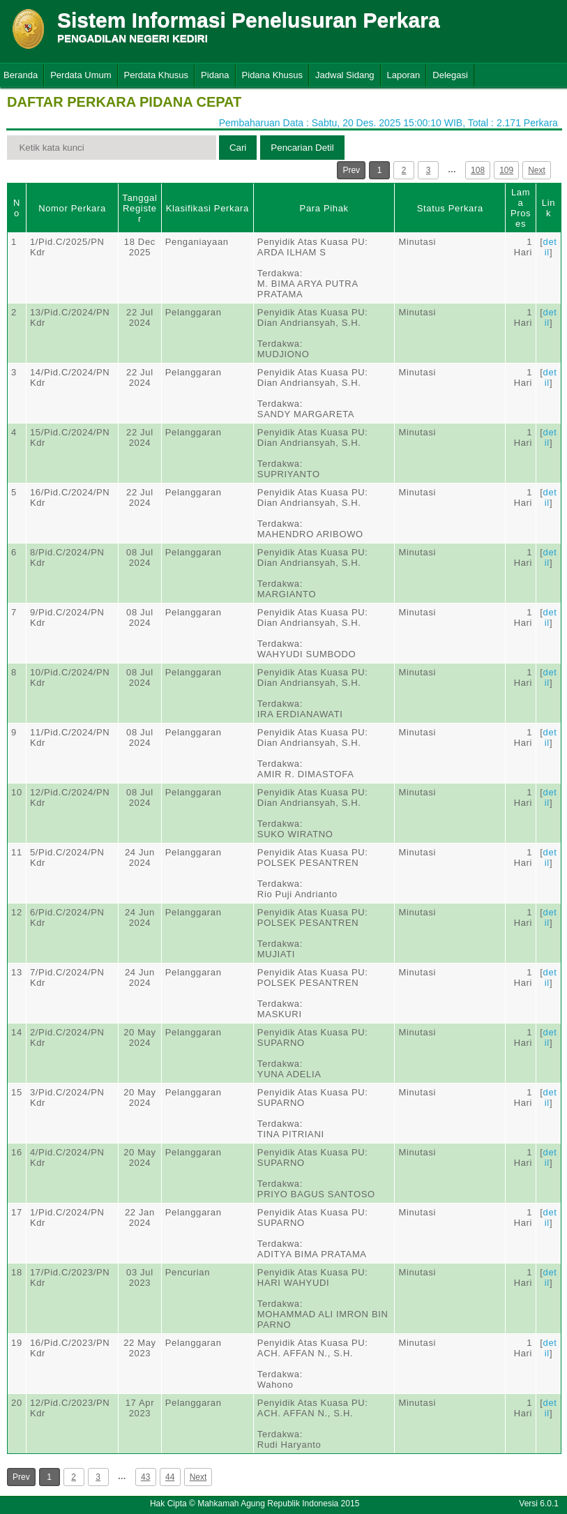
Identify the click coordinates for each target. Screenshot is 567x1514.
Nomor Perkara (72, 208)
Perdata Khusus (156, 75)
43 (145, 1477)
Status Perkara (450, 208)
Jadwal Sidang (345, 75)
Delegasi (450, 75)
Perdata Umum (80, 75)
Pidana (215, 75)
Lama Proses (521, 208)
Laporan (404, 75)
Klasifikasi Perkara (207, 208)
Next (536, 170)
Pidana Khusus (272, 75)
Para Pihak (324, 208)
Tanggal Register (139, 208)
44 (169, 1477)
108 (478, 170)
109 (506, 170)
